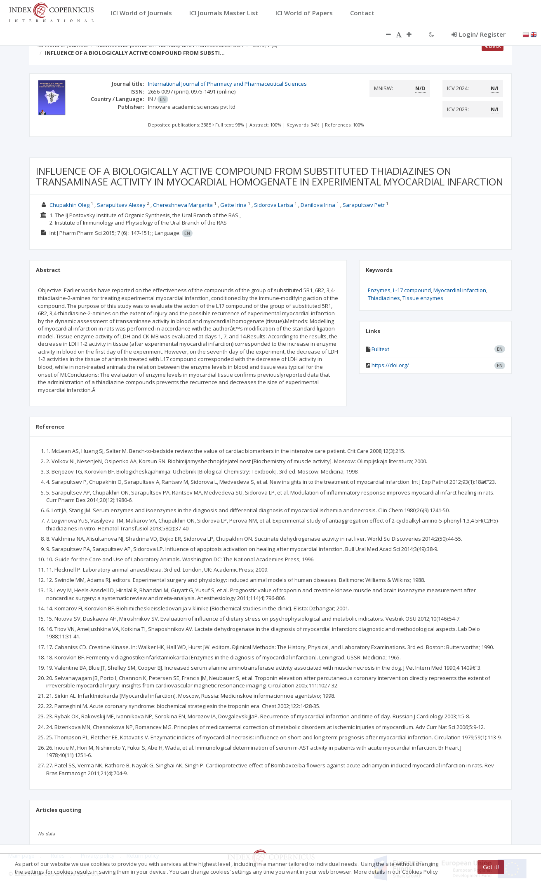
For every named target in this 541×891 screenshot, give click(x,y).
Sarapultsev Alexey (121, 205)
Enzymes (379, 290)
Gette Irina (233, 205)
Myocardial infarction (459, 290)
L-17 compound (412, 290)
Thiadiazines (384, 298)
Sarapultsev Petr (364, 205)
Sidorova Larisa (273, 205)
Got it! (491, 867)
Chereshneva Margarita (183, 205)
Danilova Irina (318, 205)
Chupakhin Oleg (69, 205)
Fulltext (380, 349)
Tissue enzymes (422, 298)
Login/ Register (479, 34)
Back (492, 45)
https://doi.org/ (390, 365)
